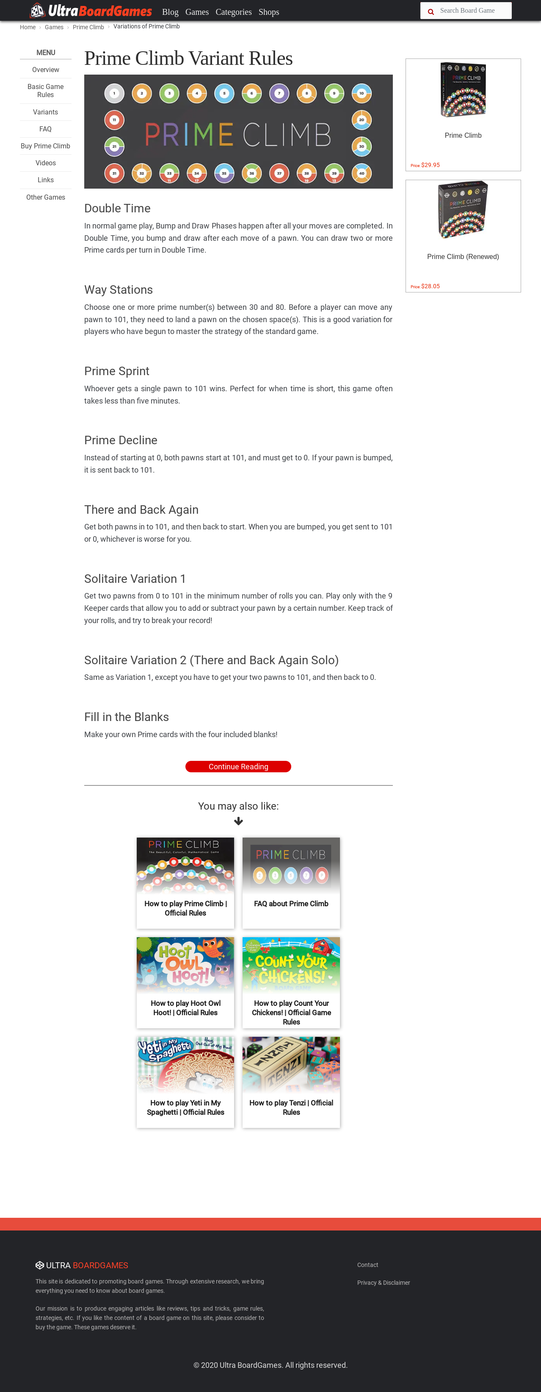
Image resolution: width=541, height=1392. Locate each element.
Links (46, 180)
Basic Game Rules (45, 91)
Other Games (45, 197)
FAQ (45, 129)
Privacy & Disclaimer (383, 1282)
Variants (45, 112)
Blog (170, 12)
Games (197, 12)
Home (28, 27)
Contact (367, 1264)
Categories (233, 12)
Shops (269, 12)
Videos (46, 163)
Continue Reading (238, 766)
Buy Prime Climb (45, 146)
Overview (45, 70)
